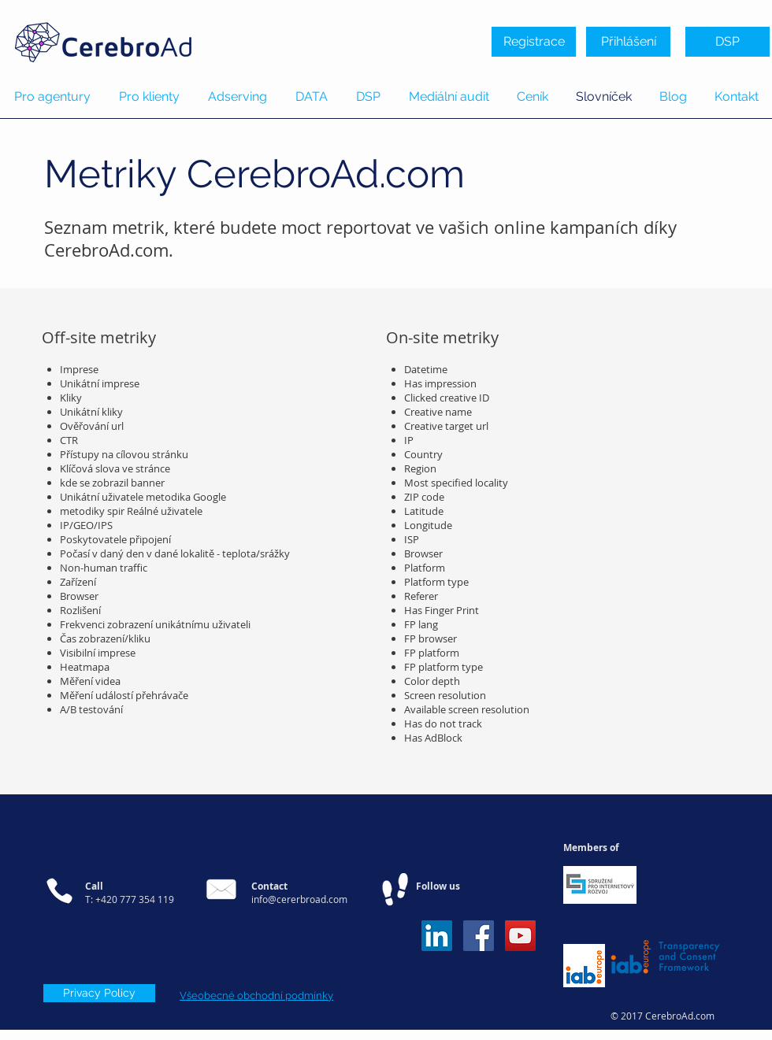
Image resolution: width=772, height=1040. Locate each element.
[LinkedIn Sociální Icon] (436, 935)
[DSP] (727, 42)
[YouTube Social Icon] (520, 935)
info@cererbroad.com (299, 899)
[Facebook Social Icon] (478, 935)
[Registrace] (534, 42)
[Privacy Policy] (99, 993)
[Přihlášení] (628, 42)
